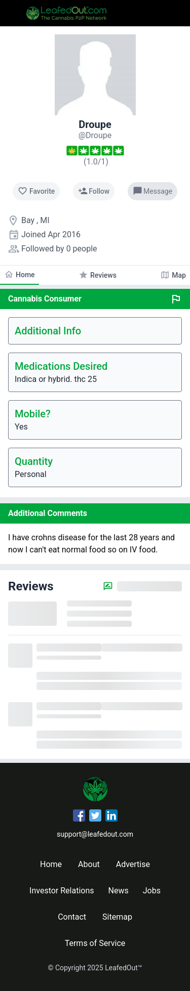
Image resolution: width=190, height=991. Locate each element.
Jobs (152, 890)
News (118, 890)
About (89, 864)
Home (51, 864)
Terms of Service (95, 943)
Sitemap (117, 917)
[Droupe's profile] (95, 135)
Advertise (133, 864)
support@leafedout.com (95, 834)
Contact (72, 917)
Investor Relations (61, 890)
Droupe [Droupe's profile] (95, 124)
